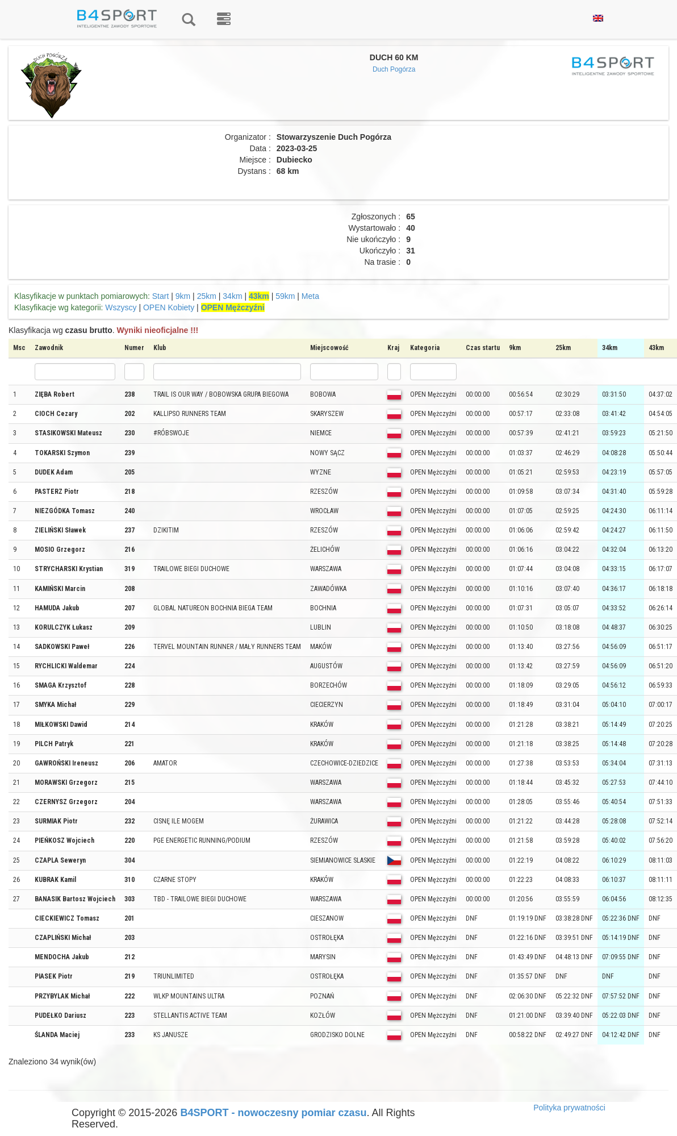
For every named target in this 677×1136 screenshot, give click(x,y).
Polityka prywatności (569, 1107)
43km (259, 296)
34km (232, 296)
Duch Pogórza (394, 69)
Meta (310, 296)
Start (160, 296)
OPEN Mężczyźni (233, 307)
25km (206, 296)
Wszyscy (120, 307)
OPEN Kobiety (168, 307)
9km (182, 296)
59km (285, 296)
